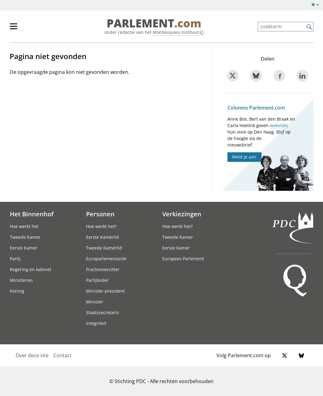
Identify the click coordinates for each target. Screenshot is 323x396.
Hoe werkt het (24, 226)
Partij (15, 259)
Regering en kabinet (30, 269)
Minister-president (105, 291)
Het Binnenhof (31, 214)
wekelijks (279, 125)
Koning (17, 291)
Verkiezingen (181, 214)
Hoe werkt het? (101, 226)
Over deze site (32, 355)
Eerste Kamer (23, 248)
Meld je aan (244, 157)
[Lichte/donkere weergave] (317, 5)
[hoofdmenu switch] (13, 29)
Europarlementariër (106, 259)
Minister (94, 302)
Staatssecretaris (102, 312)
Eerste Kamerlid (102, 237)
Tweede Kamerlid (104, 248)
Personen (100, 214)
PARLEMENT (154, 23)
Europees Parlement (183, 259)
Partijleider (97, 280)
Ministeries (21, 280)
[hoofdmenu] (33, 29)
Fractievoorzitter (103, 269)
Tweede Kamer (25, 237)
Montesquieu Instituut (176, 32)
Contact (62, 355)
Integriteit (96, 323)
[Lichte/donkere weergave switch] (317, 5)
